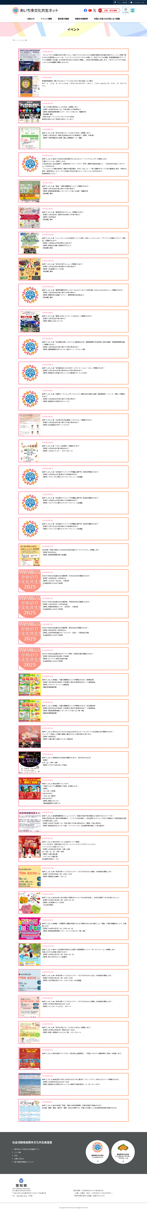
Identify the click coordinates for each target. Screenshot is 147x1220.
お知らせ (31, 18)
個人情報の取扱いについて (24, 1169)
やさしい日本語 (122, 2)
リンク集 (17, 1160)
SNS (16, 1163)
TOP (13, 40)
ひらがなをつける (138, 2)
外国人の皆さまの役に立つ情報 (107, 18)
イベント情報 (46, 18)
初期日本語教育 (81, 18)
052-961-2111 (22, 1203)
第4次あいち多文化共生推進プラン (27, 1157)
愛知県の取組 (63, 18)
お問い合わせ (19, 1166)
